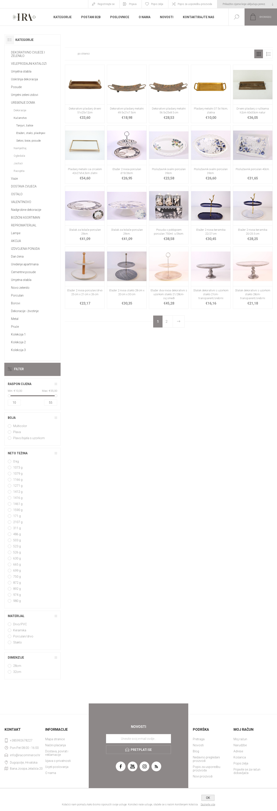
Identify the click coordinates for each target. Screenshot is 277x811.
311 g (17, 528)
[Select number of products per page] (71, 54)
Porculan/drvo (23, 636)
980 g (17, 601)
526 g (17, 552)
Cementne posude (23, 272)
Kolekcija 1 (18, 334)
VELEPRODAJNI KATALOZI (29, 63)
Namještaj (20, 148)
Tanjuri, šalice (24, 125)
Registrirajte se (106, 4)
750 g (17, 576)
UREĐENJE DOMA (23, 102)
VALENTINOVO (21, 202)
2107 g (18, 522)
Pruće (15, 326)
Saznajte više (208, 804)
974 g (17, 595)
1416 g (18, 498)
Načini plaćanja (55, 745)
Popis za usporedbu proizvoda (195, 4)
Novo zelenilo (20, 287)
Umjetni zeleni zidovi (24, 95)
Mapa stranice (55, 739)
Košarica (240, 757)
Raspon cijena (19, 384)
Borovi (15, 303)
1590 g (18, 510)
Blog (196, 751)
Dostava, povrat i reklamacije (56, 753)
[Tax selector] (247, 4)
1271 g (18, 485)
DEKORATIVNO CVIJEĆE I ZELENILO (28, 54)
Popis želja (241, 763)
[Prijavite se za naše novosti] (138, 738)
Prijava (133, 4)
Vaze (14, 178)
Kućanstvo (20, 117)
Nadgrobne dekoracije (26, 209)
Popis (268, 54)
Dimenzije (16, 657)
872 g (17, 582)
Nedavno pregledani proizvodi (206, 759)
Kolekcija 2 (18, 342)
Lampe (15, 233)
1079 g (18, 473)
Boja (12, 417)
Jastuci (18, 163)
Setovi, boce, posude (28, 140)
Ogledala (19, 155)
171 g (17, 516)
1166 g (18, 479)
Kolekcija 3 (18, 350)
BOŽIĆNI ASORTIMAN (25, 217)
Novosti (198, 745)
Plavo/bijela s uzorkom (29, 438)
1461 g (18, 504)
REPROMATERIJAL (23, 225)
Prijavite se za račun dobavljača (247, 771)
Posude (16, 87)
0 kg (16, 461)
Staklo (17, 642)
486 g (17, 534)
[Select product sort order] (119, 54)
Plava (17, 432)
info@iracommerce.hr (25, 755)
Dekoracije (20, 110)
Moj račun (240, 739)
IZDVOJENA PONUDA (25, 248)
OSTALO (17, 194)
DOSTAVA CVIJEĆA (24, 186)
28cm (17, 666)
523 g (17, 546)
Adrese (238, 751)
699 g (17, 570)
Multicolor (20, 426)
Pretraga (199, 739)
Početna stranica (200, 40)
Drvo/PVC (20, 624)
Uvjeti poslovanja (56, 767)
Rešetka (258, 54)
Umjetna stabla (21, 71)
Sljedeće (178, 321)
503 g (17, 540)
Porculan (17, 295)
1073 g (18, 467)
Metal (14, 319)
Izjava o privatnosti (58, 761)
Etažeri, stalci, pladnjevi (30, 133)
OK (208, 798)
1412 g (18, 491)
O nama (50, 773)
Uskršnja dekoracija (24, 79)
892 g (17, 588)
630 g (17, 558)
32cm (17, 672)
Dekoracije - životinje (25, 311)
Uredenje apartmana (25, 264)
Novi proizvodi (203, 776)
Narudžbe (240, 745)
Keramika (19, 630)
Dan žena (17, 256)
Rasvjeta (19, 171)
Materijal (16, 616)
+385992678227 (21, 740)
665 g (17, 564)
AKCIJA (16, 241)
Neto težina (17, 453)
